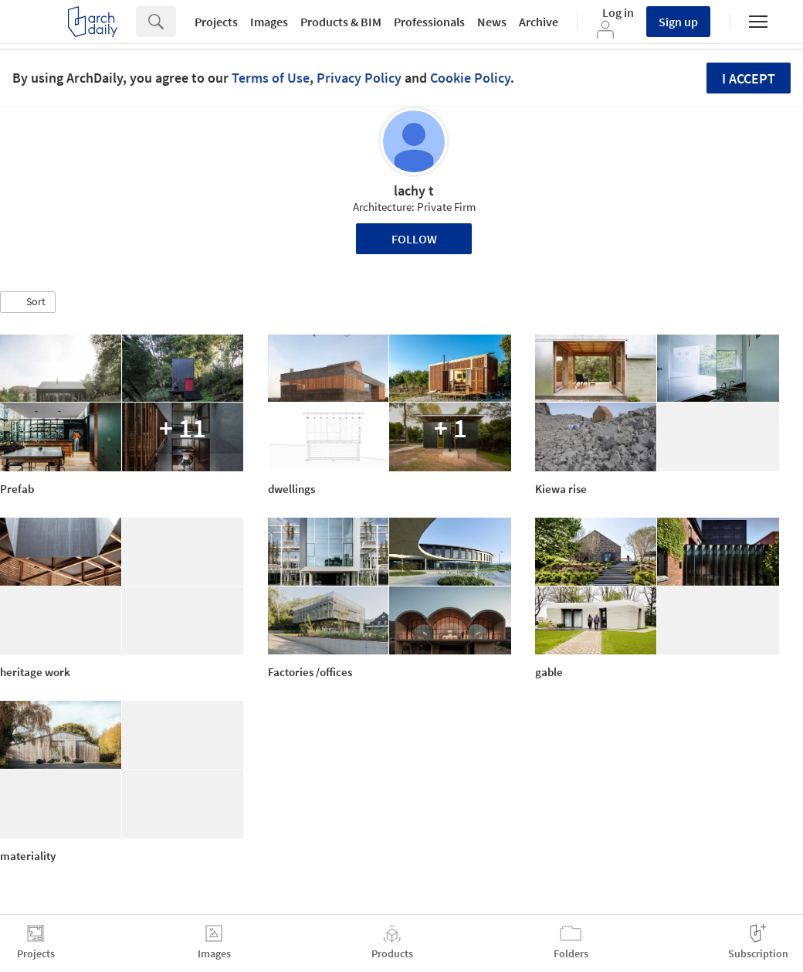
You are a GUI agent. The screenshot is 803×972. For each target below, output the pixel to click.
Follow (414, 238)
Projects (216, 21)
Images (269, 21)
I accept (748, 78)
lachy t (414, 190)
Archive (538, 21)
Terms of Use (271, 78)
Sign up (678, 21)
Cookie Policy (470, 78)
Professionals (429, 21)
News (492, 21)
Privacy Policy (359, 78)
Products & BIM (340, 21)
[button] (28, 302)
